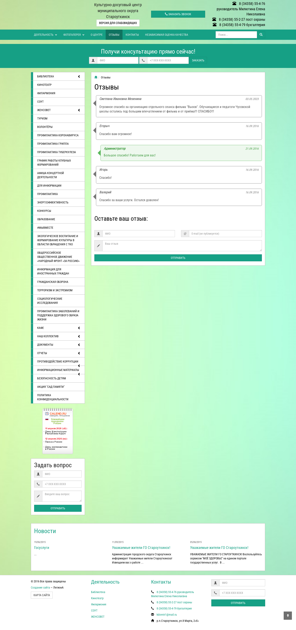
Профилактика (47, 194)
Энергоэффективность (52, 202)
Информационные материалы (59, 371)
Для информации (49, 185)
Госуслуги (41, 547)
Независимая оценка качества (166, 34)
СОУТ (40, 101)
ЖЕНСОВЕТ (59, 110)
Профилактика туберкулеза (56, 152)
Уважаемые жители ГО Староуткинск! (141, 547)
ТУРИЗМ (42, 118)
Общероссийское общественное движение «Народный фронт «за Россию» (58, 257)
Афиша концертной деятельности (50, 175)
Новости (45, 531)
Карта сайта (42, 595)
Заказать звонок (178, 14)
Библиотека (59, 77)
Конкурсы (44, 210)
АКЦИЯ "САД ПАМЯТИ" (51, 386)
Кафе (59, 328)
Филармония (46, 93)
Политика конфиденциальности (52, 397)
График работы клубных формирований (54, 162)
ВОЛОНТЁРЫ (45, 127)
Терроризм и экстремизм (55, 290)
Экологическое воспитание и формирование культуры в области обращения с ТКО (57, 240)
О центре (97, 34)
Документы (59, 345)
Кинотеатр (44, 84)
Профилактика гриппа (53, 143)
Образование (46, 219)
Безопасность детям (51, 378)
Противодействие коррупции (59, 363)
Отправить (58, 508)
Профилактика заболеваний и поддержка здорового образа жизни (58, 315)
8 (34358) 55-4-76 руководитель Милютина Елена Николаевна (241, 8)
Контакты (132, 34)
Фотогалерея (73, 34)
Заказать (198, 60)
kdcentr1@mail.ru (167, 614)
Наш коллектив (59, 336)
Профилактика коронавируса (58, 135)
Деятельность (45, 34)
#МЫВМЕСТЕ (45, 227)
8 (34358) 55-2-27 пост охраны (238, 19)
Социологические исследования (49, 300)
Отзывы (114, 34)
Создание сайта (40, 587)
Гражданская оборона (52, 281)
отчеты (59, 353)
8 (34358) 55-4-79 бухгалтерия (239, 25)
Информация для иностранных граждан (53, 271)
